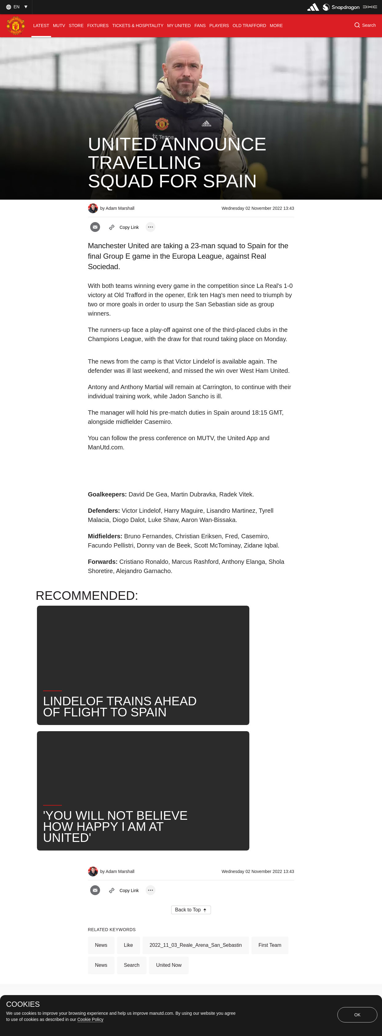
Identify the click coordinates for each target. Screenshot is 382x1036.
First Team (270, 785)
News (101, 785)
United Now (169, 805)
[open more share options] (150, 227)
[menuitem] (41, 25)
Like (128, 785)
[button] (16, 7)
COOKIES (23, 1004)
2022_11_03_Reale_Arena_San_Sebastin (196, 785)
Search (132, 805)
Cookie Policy (90, 1019)
